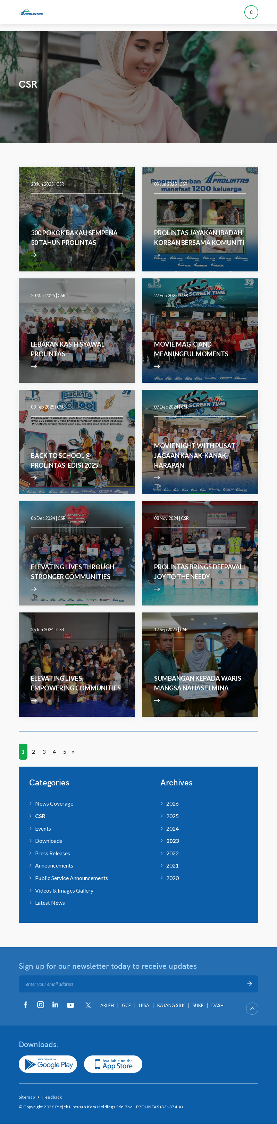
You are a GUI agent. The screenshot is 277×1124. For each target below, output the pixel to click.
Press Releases (52, 853)
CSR (60, 184)
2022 (172, 853)
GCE (126, 1005)
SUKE (198, 1005)
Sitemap (27, 1097)
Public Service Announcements (71, 877)
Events (43, 828)
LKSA (144, 1005)
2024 (172, 828)
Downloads (48, 840)
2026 (172, 803)
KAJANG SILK (171, 1005)
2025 (172, 816)
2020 (172, 877)
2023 (172, 840)
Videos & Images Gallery (64, 890)
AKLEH (107, 1005)
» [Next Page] (73, 751)
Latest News (50, 902)
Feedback (52, 1097)
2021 (172, 865)
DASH (217, 1005)
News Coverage (54, 803)
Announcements (54, 865)
